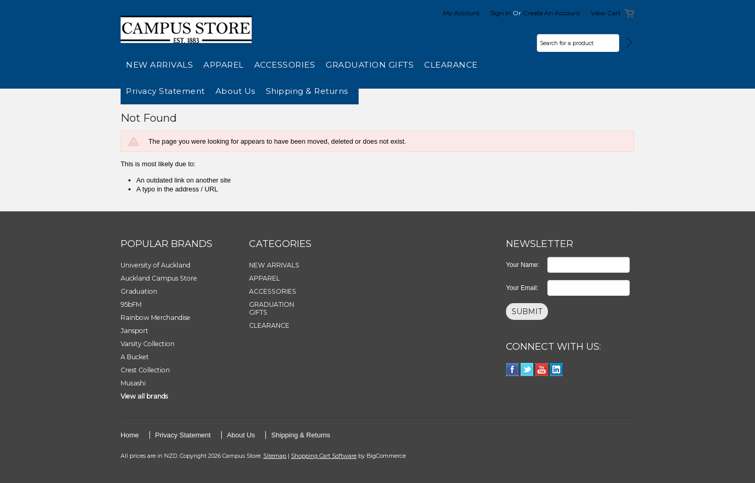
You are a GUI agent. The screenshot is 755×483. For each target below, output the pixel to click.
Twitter (527, 369)
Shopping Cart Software (324, 455)
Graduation (139, 291)
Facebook (512, 369)
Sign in (500, 13)
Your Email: (522, 288)
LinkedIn (556, 369)
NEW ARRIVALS (159, 65)
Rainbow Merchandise (155, 317)
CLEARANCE (451, 65)
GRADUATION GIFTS (370, 65)
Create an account (551, 13)
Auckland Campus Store (159, 278)
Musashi (133, 383)
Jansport (134, 331)
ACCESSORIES (285, 65)
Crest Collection (145, 370)
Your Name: (523, 265)
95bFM (131, 304)
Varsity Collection (148, 344)
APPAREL (223, 65)
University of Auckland (155, 265)
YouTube (541, 369)
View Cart (606, 13)
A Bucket (135, 357)
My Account (461, 13)
